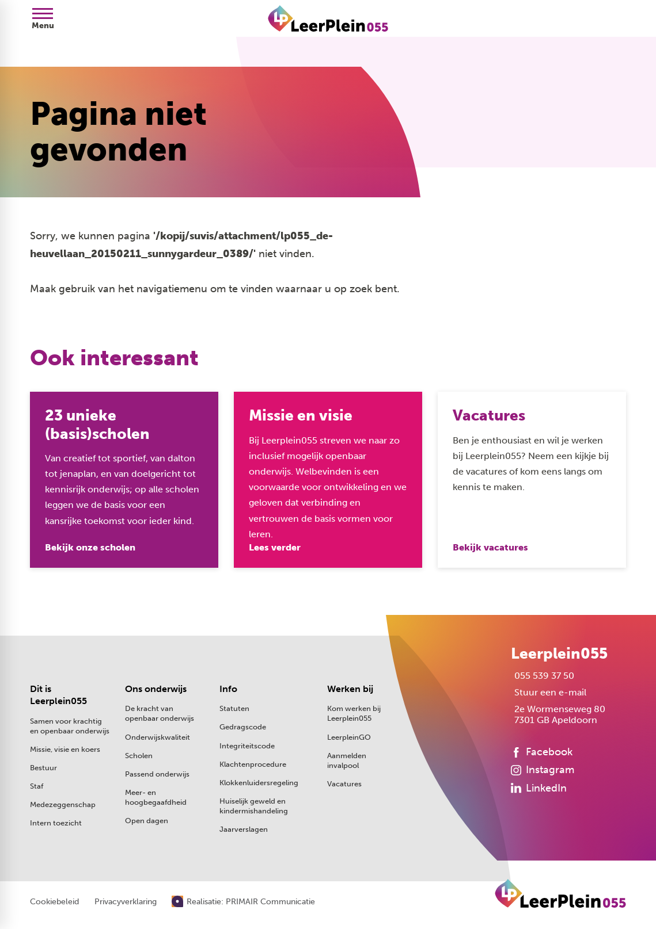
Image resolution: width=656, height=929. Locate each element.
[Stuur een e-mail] (548, 692)
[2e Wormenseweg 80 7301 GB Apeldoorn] (558, 715)
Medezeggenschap (63, 805)
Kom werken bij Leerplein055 (354, 714)
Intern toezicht (56, 823)
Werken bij (350, 689)
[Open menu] (42, 18)
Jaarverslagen (243, 829)
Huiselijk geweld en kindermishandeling (253, 806)
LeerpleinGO (349, 737)
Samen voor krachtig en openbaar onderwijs (69, 726)
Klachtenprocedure (252, 764)
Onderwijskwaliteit (157, 737)
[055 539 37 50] (542, 676)
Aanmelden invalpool (346, 760)
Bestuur (43, 768)
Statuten (234, 709)
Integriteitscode (247, 745)
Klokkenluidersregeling (258, 782)
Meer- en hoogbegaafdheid (156, 797)
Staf (36, 786)
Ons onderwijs (156, 689)
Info (228, 689)
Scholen (139, 755)
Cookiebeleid (54, 902)
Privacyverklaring (125, 902)
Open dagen (146, 820)
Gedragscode (242, 727)
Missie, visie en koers (65, 750)
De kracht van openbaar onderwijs (159, 714)
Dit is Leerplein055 (58, 695)
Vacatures (344, 783)
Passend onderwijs (157, 774)
